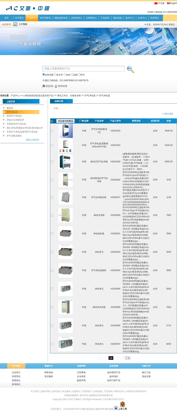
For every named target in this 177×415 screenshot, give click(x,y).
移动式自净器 (99, 307)
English (173, 3)
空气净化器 (90, 95)
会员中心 (142, 18)
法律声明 (81, 366)
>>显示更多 (167, 114)
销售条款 (48, 372)
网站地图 (109, 409)
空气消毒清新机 (14, 136)
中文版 (161, 3)
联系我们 (154, 18)
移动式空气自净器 (99, 161)
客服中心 (48, 366)
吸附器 (10, 108)
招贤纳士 (16, 380)
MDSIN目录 (140, 391)
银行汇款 (146, 372)
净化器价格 (99, 233)
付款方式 (146, 366)
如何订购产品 (113, 380)
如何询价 (113, 376)
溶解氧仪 (93, 395)
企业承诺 (81, 376)
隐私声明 (100, 409)
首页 (6, 18)
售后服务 (48, 376)
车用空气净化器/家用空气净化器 (22, 132)
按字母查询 (45, 18)
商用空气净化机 (14, 116)
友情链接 (97, 391)
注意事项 (81, 372)
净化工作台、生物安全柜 (69, 95)
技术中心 (130, 18)
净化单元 (99, 252)
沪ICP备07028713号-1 (113, 399)
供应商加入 (76, 18)
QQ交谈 (47, 86)
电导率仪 (84, 395)
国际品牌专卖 (61, 18)
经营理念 (16, 376)
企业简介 (16, 372)
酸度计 (76, 395)
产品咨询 (105, 18)
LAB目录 (129, 391)
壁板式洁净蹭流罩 (15, 120)
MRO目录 (119, 391)
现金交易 (146, 376)
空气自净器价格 (99, 197)
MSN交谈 (61, 86)
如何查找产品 (113, 372)
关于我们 (19, 18)
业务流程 (113, 366)
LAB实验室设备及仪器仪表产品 (38, 95)
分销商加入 (91, 18)
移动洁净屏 (99, 215)
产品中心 (31, 18)
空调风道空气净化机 (16, 124)
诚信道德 (117, 18)
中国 (56, 108)
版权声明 (81, 380)
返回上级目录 (32, 140)
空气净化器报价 (99, 270)
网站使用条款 (88, 409)
